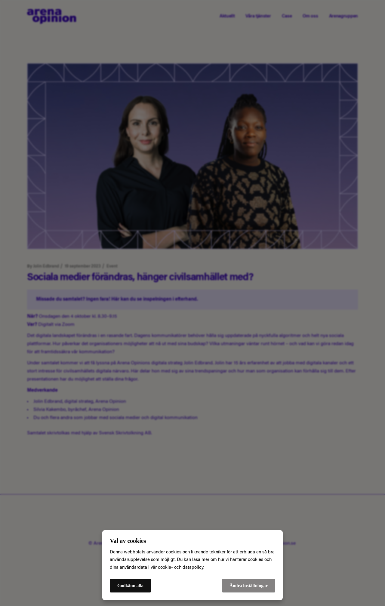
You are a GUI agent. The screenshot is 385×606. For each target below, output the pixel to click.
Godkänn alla (130, 585)
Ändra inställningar (248, 585)
